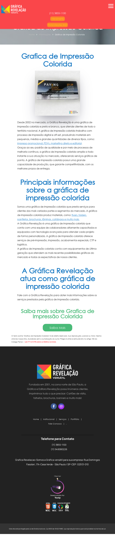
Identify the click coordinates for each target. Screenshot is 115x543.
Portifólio (75, 419)
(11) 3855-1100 (59, 444)
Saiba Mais (57, 327)
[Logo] (57, 371)
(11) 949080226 (59, 449)
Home (32, 35)
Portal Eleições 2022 (57, 25)
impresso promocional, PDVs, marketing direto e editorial (49, 143)
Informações (45, 35)
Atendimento (57, 19)
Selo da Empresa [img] (57, 488)
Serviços (62, 419)
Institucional (48, 419)
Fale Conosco (55, 423)
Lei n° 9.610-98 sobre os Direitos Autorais (40, 342)
